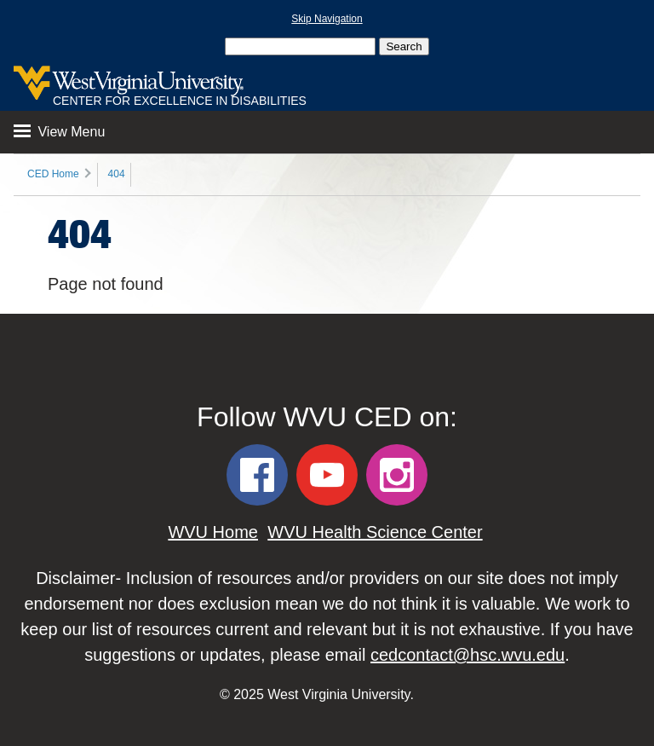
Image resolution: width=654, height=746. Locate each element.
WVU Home (213, 532)
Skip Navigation (326, 19)
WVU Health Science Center (374, 532)
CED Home (53, 174)
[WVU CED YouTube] (327, 475)
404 (116, 174)
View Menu (59, 131)
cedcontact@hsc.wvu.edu (467, 654)
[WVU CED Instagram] (396, 475)
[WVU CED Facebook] (257, 475)
